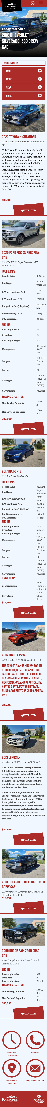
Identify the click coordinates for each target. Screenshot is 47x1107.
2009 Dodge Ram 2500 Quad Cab (20, 953)
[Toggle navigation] (40, 3)
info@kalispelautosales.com (35, 1081)
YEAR (23, 87)
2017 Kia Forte (11, 471)
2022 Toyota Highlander (19, 136)
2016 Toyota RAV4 (13, 655)
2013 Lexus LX (11, 757)
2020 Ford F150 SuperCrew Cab (20, 255)
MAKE (23, 71)
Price (23, 95)
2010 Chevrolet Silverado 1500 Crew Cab (23, 884)
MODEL (23, 79)
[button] (28, 210)
